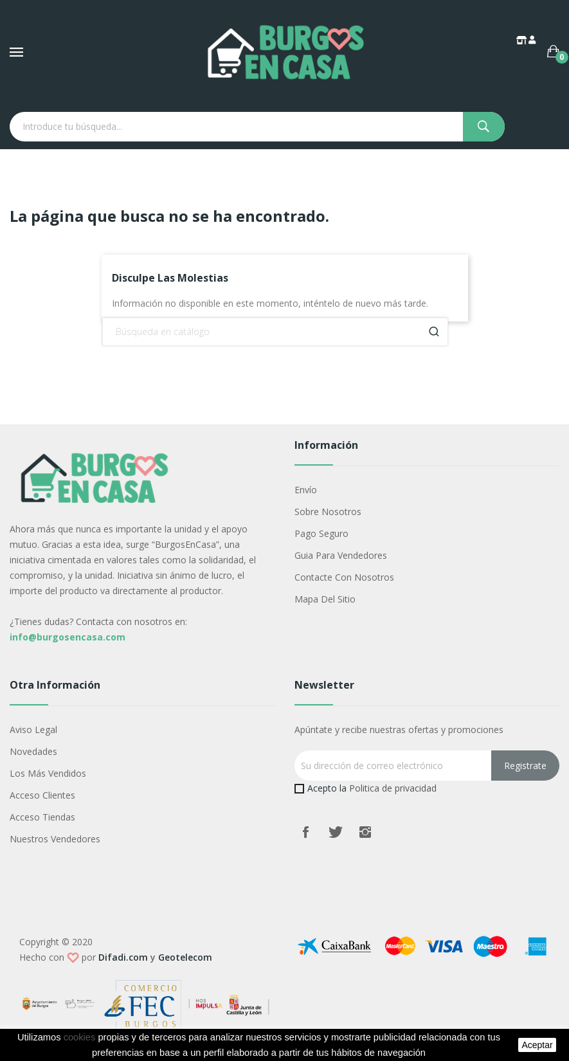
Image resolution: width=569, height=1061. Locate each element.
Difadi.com (123, 957)
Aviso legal (33, 729)
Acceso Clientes (42, 795)
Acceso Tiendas (42, 817)
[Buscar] (275, 332)
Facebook (306, 832)
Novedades (33, 751)
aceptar (536, 1045)
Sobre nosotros (327, 511)
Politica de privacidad (393, 788)
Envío (305, 490)
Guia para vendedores (340, 555)
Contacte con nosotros (344, 577)
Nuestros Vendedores (55, 839)
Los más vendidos (48, 773)
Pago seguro (321, 533)
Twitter (335, 832)
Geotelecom (185, 957)
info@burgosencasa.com (67, 637)
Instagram (365, 832)
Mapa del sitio (325, 599)
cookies (80, 1037)
